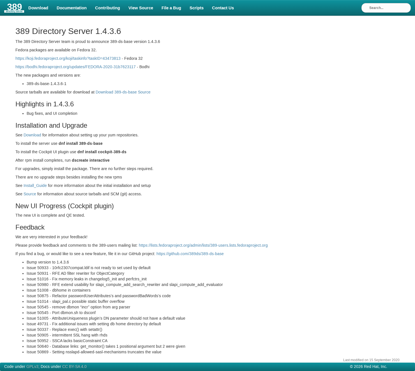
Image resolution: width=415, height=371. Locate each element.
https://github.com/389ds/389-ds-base (190, 254)
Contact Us (223, 8)
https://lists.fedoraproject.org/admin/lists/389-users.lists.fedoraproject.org (203, 245)
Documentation (72, 8)
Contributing (107, 8)
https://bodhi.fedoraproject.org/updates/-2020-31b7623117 (75, 67)
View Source (140, 8)
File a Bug (171, 8)
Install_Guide (35, 185)
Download (38, 8)
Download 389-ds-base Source (123, 92)
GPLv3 (32, 366)
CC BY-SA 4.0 (74, 366)
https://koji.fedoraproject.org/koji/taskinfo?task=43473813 (68, 58)
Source (30, 194)
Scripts (197, 8)
